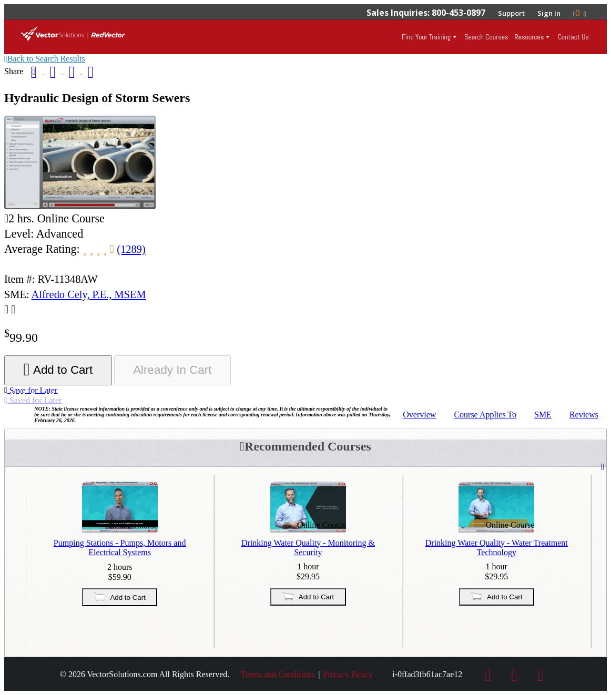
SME (543, 414)
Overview (419, 414)
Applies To (485, 414)
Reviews (583, 414)
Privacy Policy (348, 674)
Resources (529, 37)
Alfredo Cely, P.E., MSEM (89, 294)
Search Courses (486, 37)
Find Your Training (426, 37)
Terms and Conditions (278, 674)
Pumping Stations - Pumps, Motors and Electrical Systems (120, 547)
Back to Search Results (44, 58)
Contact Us (573, 37)
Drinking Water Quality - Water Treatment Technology (496, 547)
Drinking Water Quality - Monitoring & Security (308, 547)
